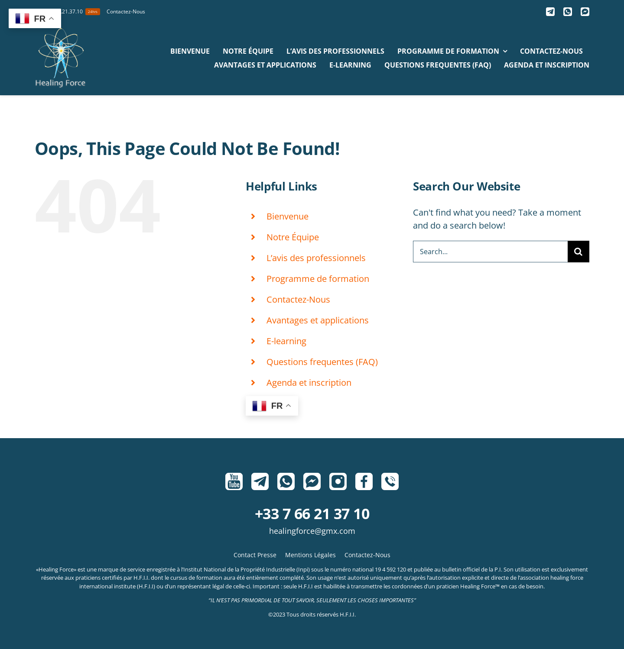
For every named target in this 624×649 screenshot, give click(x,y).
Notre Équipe (292, 237)
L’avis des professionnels (316, 258)
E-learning (286, 341)
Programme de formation (317, 278)
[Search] (578, 251)
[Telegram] (550, 11)
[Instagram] (338, 481)
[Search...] (490, 251)
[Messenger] (585, 11)
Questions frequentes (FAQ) (322, 362)
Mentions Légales (310, 555)
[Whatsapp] (567, 11)
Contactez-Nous (298, 299)
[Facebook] (364, 481)
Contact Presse (255, 555)
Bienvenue (287, 216)
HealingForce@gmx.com (312, 531)
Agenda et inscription (308, 382)
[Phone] (390, 481)
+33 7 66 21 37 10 (312, 513)
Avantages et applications (317, 320)
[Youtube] (234, 481)
